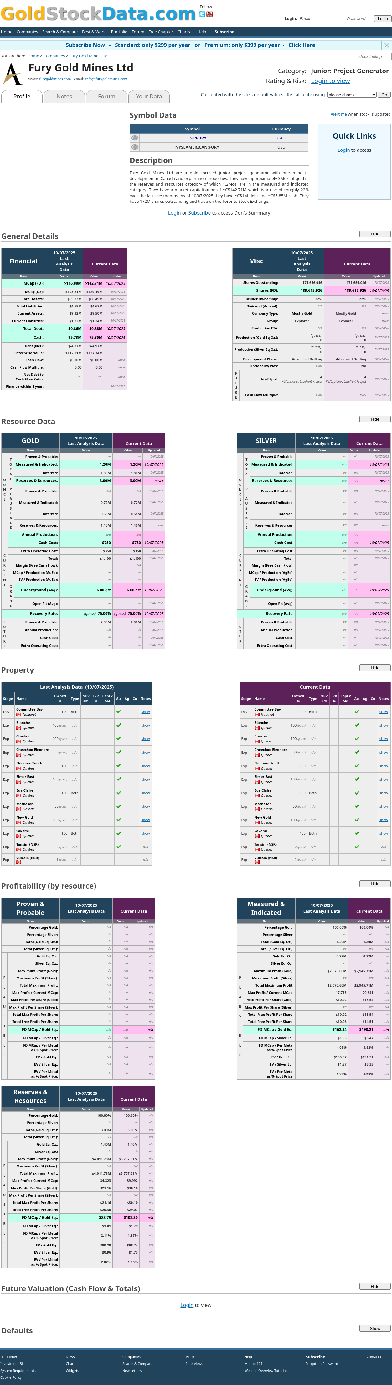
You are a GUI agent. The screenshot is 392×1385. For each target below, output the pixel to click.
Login (174, 212)
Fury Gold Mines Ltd (89, 56)
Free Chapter (160, 31)
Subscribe (199, 212)
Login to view (330, 80)
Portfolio (119, 31)
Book (188, 1356)
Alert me (339, 114)
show (146, 711)
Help (201, 31)
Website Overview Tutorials (266, 1370)
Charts (184, 31)
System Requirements (18, 1370)
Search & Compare (60, 31)
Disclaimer (8, 1356)
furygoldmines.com (55, 78)
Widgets (70, 1370)
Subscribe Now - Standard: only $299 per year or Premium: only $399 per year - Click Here (190, 45)
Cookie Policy (11, 1377)
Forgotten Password (322, 1363)
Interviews (193, 1363)
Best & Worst (94, 31)
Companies (27, 31)
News (68, 1356)
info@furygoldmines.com (106, 78)
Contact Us (375, 1356)
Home (7, 31)
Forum (138, 31)
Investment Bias (13, 1363)
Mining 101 (254, 1363)
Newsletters (132, 1370)
